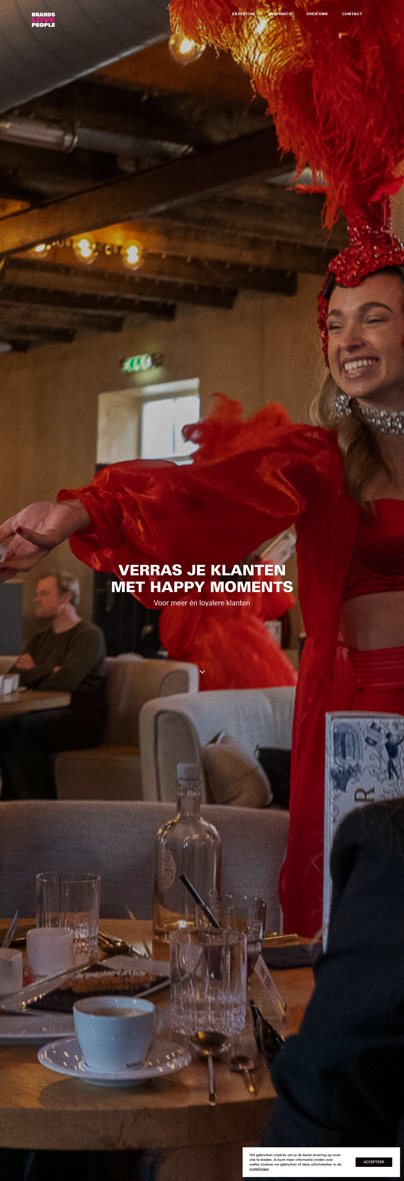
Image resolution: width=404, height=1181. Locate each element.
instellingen (259, 1169)
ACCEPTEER (373, 1162)
